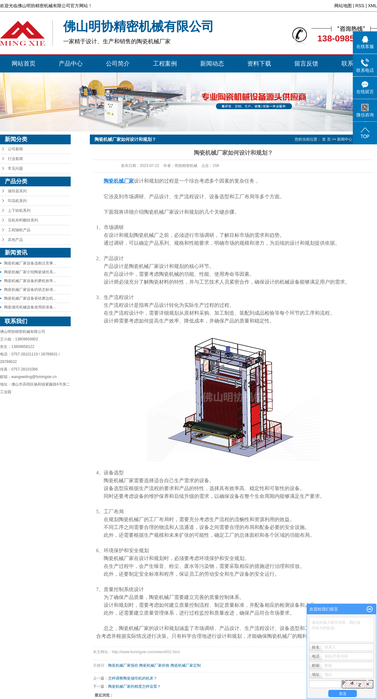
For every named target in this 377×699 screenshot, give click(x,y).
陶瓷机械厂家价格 (154, 665)
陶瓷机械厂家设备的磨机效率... (30, 281)
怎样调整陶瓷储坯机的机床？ (132, 678)
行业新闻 (15, 159)
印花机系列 (17, 201)
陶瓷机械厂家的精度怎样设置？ (134, 686)
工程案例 (165, 63)
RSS (359, 5)
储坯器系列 (17, 191)
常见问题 (15, 168)
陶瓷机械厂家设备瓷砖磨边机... (30, 298)
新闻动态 (212, 63)
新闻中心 (344, 139)
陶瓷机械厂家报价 (123, 665)
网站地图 (343, 5)
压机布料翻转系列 (23, 220)
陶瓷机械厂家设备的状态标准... (30, 289)
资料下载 (259, 63)
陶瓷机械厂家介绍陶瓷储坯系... (30, 272)
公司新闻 (15, 149)
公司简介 (118, 63)
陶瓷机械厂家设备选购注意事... (30, 263)
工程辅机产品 (19, 230)
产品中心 (71, 63)
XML (372, 5)
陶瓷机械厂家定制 (186, 665)
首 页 (326, 139)
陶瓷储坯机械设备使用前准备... (30, 307)
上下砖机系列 (19, 210)
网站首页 (24, 63)
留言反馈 (306, 63)
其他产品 (15, 239)
